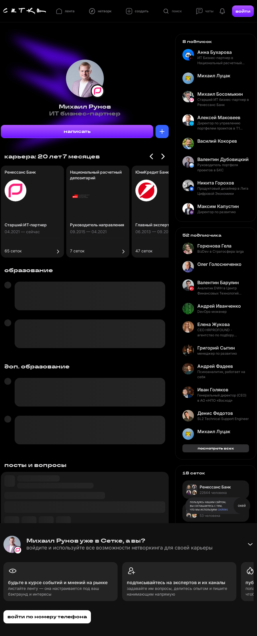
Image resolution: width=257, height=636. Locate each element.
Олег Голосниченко (219, 264)
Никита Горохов (215, 183)
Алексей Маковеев (218, 117)
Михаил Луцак (213, 75)
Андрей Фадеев (215, 366)
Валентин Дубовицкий (223, 159)
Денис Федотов (215, 413)
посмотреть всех (216, 448)
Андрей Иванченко (219, 306)
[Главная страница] (24, 11)
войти (242, 11)
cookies (223, 509)
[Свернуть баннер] (250, 544)
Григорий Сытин (216, 348)
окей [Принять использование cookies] (242, 505)
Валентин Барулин (218, 282)
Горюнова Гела (214, 246)
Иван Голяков (212, 389)
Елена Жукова (213, 324)
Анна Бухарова (214, 52)
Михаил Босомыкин (220, 94)
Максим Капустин (218, 206)
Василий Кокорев (217, 141)
